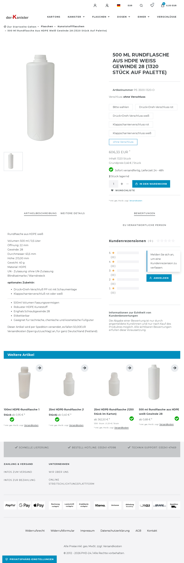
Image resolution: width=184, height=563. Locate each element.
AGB (138, 530)
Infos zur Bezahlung (19, 480)
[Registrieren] (107, 5)
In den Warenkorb (151, 183)
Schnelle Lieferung (34, 447)
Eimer (142, 16)
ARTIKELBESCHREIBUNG (40, 213)
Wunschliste (123, 190)
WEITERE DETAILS (72, 213)
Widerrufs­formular (62, 530)
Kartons (53, 16)
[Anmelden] (95, 5)
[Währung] (130, 5)
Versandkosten (135, 200)
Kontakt (152, 530)
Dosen (122, 16)
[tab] (40, 213)
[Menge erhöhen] (122, 184)
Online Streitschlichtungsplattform (71, 481)
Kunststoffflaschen (70, 26)
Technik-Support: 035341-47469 (154, 447)
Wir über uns (59, 472)
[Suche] (141, 5)
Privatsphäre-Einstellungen (29, 559)
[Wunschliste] (152, 5)
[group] (24, 383)
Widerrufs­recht (35, 530)
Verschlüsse (167, 16)
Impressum (87, 530)
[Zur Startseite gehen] (20, 26)
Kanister (75, 16)
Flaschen (99, 16)
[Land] (118, 5)
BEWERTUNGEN (144, 213)
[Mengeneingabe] (113, 184)
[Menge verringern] (127, 184)
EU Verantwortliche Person (144, 225)
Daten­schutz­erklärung (115, 530)
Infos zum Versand (18, 472)
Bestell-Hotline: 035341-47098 (94, 447)
